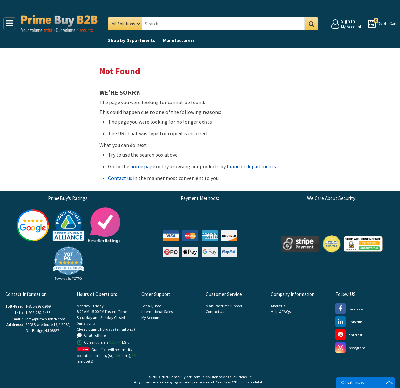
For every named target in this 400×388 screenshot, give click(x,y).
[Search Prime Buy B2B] (229, 23)
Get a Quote (151, 305)
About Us (278, 305)
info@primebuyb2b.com (45, 318)
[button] (68, 263)
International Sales (157, 311)
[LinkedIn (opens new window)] (348, 322)
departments (261, 166)
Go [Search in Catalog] (311, 23)
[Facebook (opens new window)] (349, 309)
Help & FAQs (281, 311)
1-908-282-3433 (38, 312)
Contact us (120, 178)
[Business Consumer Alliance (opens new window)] (68, 224)
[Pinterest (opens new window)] (348, 335)
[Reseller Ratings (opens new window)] (104, 224)
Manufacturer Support (224, 305)
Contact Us (215, 311)
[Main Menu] (9, 23)
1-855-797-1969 (38, 306)
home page (142, 166)
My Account (151, 317)
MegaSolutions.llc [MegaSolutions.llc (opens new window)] (237, 376)
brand (233, 166)
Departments (131, 40)
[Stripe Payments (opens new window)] (300, 243)
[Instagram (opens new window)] (350, 348)
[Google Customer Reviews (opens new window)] (33, 224)
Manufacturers (179, 40)
